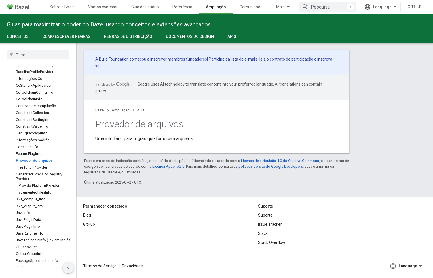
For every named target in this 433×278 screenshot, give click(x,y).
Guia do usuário (145, 7)
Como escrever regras (66, 36)
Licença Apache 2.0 (168, 166)
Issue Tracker (270, 224)
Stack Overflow (271, 242)
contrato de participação (291, 59)
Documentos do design (190, 36)
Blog (87, 215)
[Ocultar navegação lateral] (68, 267)
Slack (263, 233)
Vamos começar (103, 7)
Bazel (99, 110)
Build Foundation (114, 59)
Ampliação (121, 110)
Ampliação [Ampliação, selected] (216, 7)
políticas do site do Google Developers (270, 166)
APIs (140, 110)
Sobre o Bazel (62, 7)
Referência (182, 7)
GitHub (414, 7)
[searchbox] (38, 54)
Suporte (265, 215)
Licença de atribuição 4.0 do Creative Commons (280, 161)
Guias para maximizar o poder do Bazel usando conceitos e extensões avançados (109, 24)
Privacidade (132, 266)
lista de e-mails (244, 59)
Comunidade (251, 7)
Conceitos (18, 36)
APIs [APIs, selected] (231, 36)
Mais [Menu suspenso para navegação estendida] (280, 7)
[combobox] (327, 7)
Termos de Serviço (100, 266)
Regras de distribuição (128, 36)
